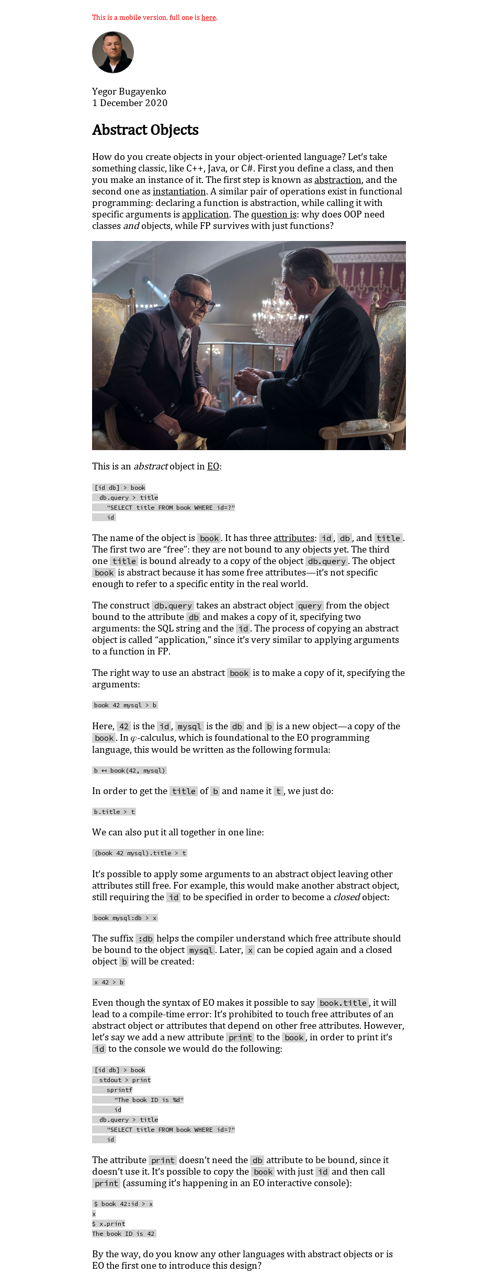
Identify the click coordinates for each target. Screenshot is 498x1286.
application (205, 214)
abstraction (337, 179)
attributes (294, 537)
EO (213, 466)
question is (274, 214)
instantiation (179, 191)
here (208, 17)
